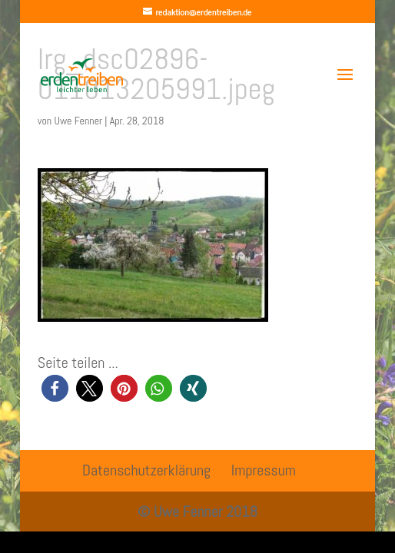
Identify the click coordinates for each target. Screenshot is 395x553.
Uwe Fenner (78, 120)
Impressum (263, 470)
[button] (54, 388)
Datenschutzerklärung (146, 470)
